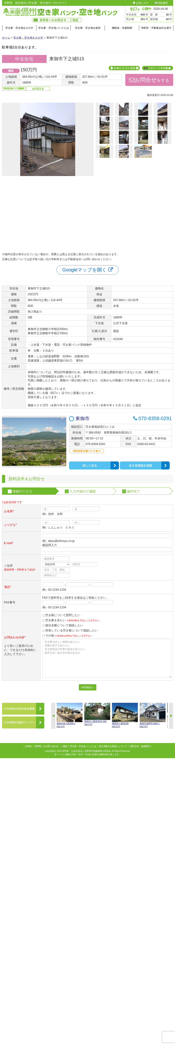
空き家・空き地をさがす (19, 27)
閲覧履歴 (161, 2)
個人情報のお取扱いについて (113, 746)
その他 (67, 635)
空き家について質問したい (61, 615)
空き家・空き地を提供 (88, 27)
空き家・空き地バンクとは (53, 27)
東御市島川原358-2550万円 (69, 715)
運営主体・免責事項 (140, 746)
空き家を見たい (72, 620)
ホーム (6, 37)
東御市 (79, 418)
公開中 (147, 9)
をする (149, 80)
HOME (28, 746)
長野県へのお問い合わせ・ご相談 (50, 746)
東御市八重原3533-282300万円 (97, 714)
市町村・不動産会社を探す (156, 27)
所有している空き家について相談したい (70, 630)
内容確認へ (87, 687)
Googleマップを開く (87, 269)
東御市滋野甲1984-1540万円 (153, 715)
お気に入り (141, 2)
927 (135, 9)
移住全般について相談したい (62, 625)
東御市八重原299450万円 (125, 715)
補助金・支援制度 (122, 27)
